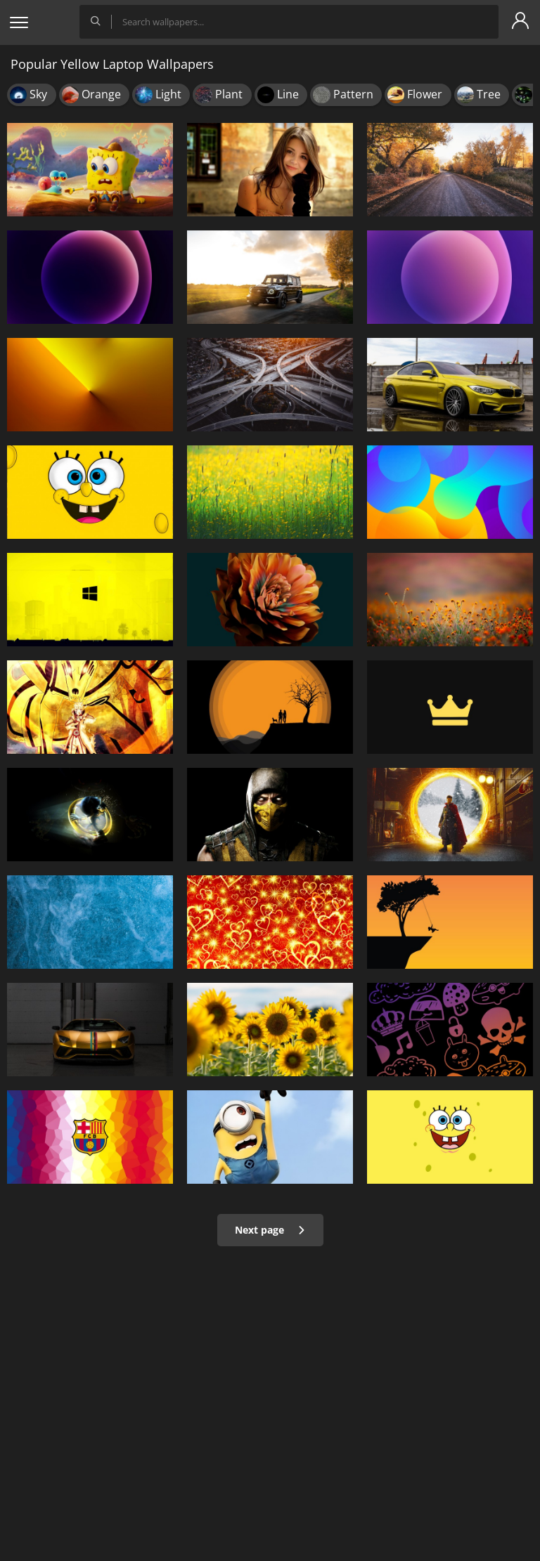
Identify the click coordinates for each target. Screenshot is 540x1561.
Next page (270, 1229)
